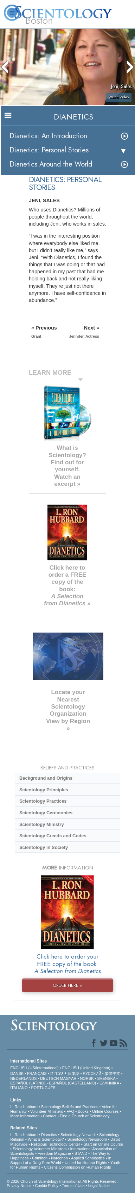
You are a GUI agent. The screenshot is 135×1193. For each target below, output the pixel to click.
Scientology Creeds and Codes (52, 835)
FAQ (70, 1111)
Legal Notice (99, 1185)
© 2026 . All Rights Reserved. (62, 1181)
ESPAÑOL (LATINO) (27, 1083)
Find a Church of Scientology (84, 1116)
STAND (81, 1153)
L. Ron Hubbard (24, 1107)
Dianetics (49, 1135)
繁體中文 (112, 1073)
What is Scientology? (46, 1139)
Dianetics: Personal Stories (49, 150)
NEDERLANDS (23, 1078)
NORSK (87, 1078)
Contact (49, 1116)
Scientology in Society (43, 847)
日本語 (73, 1073)
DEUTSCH (49, 1078)
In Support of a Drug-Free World (60, 1160)
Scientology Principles (43, 789)
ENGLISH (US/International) (34, 1068)
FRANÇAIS (37, 1073)
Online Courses (105, 1111)
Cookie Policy (46, 1185)
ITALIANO (18, 1088)
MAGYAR (68, 1078)
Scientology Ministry (41, 824)
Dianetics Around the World (50, 164)
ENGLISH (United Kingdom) (86, 1068)
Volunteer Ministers (46, 1111)
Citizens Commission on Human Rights (77, 1167)
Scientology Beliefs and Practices (69, 1107)
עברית (56, 1073)
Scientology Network (78, 1135)
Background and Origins (45, 778)
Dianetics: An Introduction (48, 136)
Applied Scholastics (87, 1158)
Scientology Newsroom (87, 1139)
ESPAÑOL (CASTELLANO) (72, 1083)
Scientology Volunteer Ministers (39, 1149)
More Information (24, 1116)
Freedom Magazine (54, 1153)
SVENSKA (106, 1078)
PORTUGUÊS (43, 1088)
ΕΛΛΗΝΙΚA (109, 1083)
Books (83, 1111)
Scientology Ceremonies (45, 812)
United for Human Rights (86, 1162)
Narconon (59, 1158)
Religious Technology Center (55, 1144)
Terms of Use (73, 1185)
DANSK (17, 1073)
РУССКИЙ (92, 1073)
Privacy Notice (19, 1185)
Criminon (39, 1158)
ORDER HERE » (67, 985)
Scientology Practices (43, 801)
